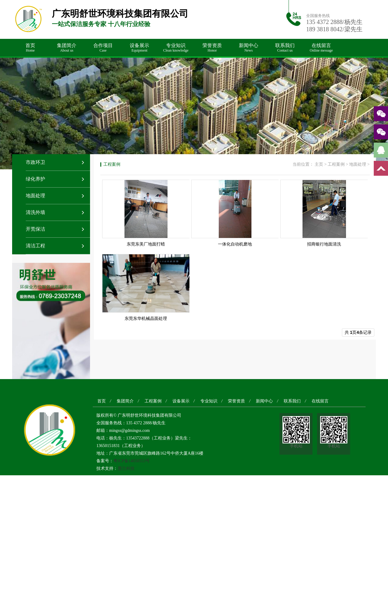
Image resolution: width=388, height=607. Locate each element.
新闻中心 (248, 48)
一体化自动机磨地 (235, 244)
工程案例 (336, 164)
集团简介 (66, 48)
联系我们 (285, 48)
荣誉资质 (212, 48)
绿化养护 (35, 178)
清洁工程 (35, 245)
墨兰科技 (126, 468)
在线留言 (321, 48)
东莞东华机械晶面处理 (146, 318)
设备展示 (139, 48)
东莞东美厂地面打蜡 (146, 244)
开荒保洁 (35, 229)
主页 (319, 164)
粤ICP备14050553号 (131, 461)
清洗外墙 (35, 212)
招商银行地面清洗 (324, 244)
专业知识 (176, 48)
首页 (30, 48)
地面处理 (35, 195)
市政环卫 (35, 162)
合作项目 (103, 48)
